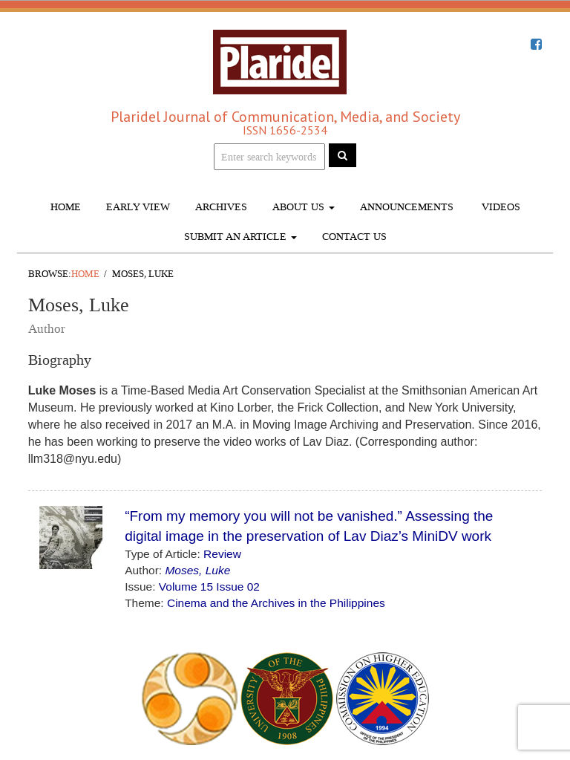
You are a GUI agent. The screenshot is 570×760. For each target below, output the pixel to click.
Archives (221, 207)
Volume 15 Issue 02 (209, 586)
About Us (303, 207)
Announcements (406, 207)
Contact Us (354, 237)
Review (222, 554)
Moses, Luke (197, 570)
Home (65, 207)
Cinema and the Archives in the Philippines (276, 603)
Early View (138, 207)
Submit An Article (240, 237)
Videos (499, 207)
